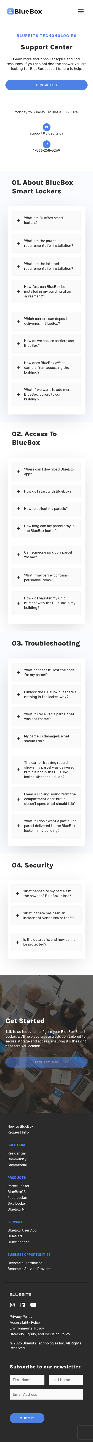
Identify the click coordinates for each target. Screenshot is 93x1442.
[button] (81, 11)
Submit (27, 1418)
